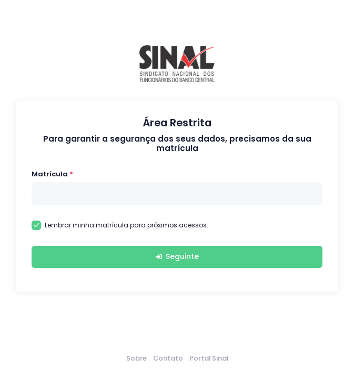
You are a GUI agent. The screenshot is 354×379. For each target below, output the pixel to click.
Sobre (136, 358)
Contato (168, 358)
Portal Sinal (208, 358)
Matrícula (50, 174)
